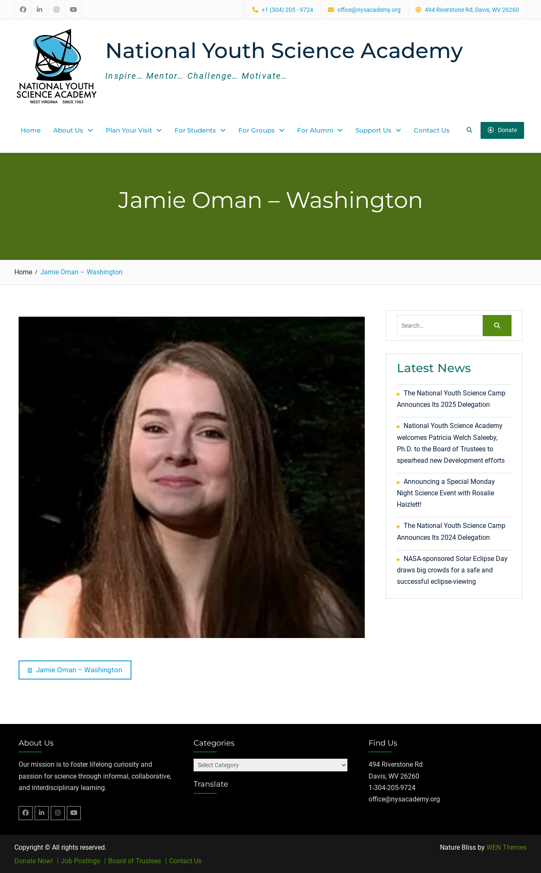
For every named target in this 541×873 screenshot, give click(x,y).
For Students (195, 130)
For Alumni (315, 130)
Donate (502, 130)
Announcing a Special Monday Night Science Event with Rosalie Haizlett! (446, 493)
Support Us (373, 130)
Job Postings (80, 861)
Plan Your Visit (129, 130)
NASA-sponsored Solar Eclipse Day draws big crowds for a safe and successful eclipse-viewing (452, 570)
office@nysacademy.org (369, 10)
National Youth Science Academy (284, 51)
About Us (68, 130)
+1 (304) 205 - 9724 (287, 10)
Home (31, 130)
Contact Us (432, 130)
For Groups (256, 130)
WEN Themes (506, 847)
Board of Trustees (134, 861)
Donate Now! (33, 861)
